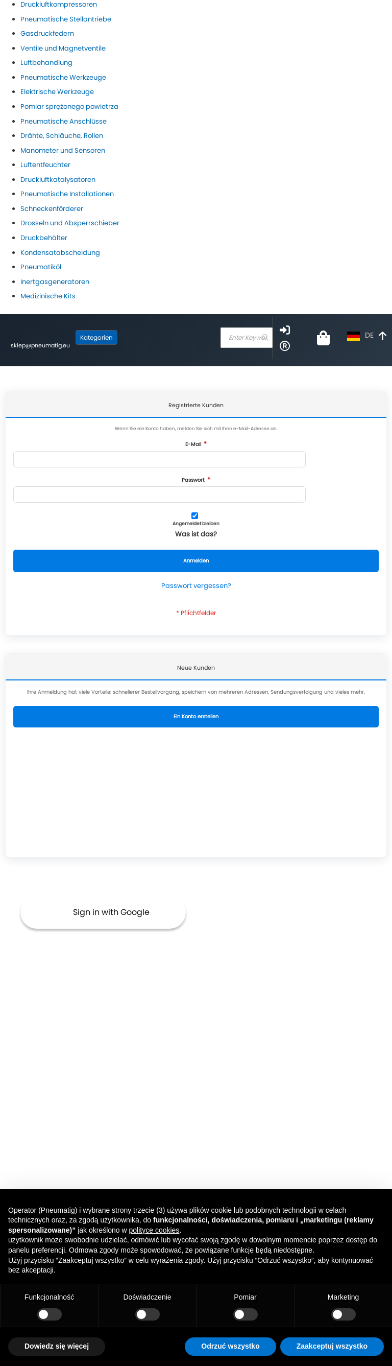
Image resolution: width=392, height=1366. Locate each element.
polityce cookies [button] (154, 1230)
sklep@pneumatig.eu (40, 345)
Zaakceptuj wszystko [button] (332, 1346)
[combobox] (246, 337)
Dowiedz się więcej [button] (56, 1346)
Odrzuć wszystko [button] (230, 1346)
